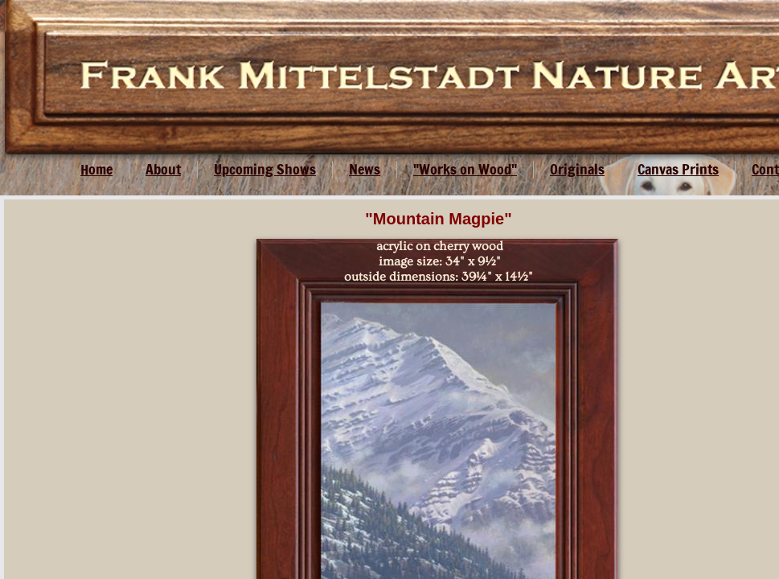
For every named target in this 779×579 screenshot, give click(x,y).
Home (96, 168)
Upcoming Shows (265, 168)
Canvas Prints (678, 168)
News (364, 168)
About (163, 168)
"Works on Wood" (465, 168)
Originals (577, 168)
